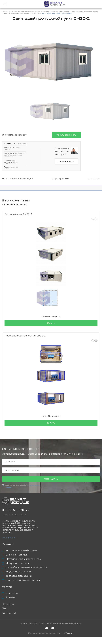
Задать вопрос (66, 161)
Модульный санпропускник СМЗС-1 (25, 336)
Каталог (8, 544)
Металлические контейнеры (23, 559)
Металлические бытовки (21, 550)
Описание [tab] (94, 178)
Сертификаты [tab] (60, 178)
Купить (51, 323)
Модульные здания (17, 563)
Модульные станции (18, 572)
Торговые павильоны (19, 576)
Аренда (10, 597)
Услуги (7, 587)
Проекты (8, 604)
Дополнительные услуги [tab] (17, 178)
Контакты (9, 613)
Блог (5, 608)
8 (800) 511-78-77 (15, 510)
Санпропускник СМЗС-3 (18, 214)
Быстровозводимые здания (23, 580)
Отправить (51, 479)
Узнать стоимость (66, 135)
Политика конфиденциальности (63, 623)
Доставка (12, 593)
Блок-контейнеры (17, 555)
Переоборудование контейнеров (26, 567)
